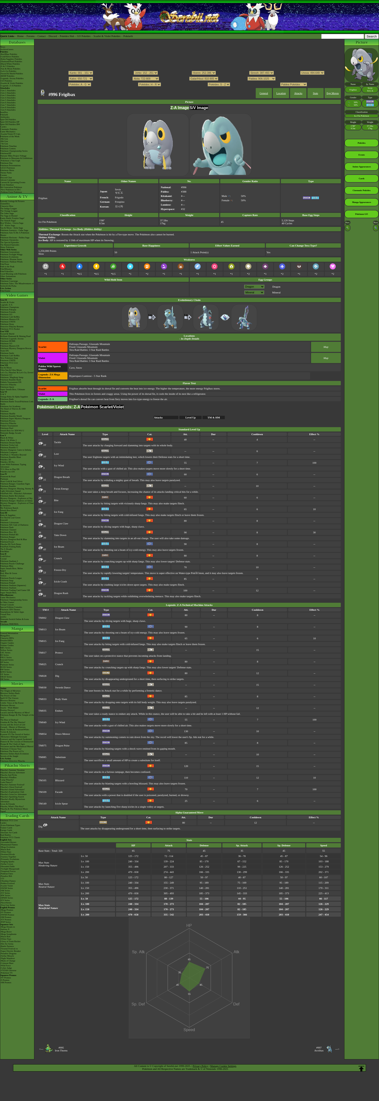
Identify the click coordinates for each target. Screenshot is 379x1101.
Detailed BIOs (6, 640)
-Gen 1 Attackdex (7, 90)
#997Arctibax (318, 1049)
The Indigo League (8, 208)
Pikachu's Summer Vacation (12, 770)
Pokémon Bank (7, 399)
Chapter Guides (7, 643)
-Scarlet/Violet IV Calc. (10, 134)
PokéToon (4, 264)
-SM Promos (5, 917)
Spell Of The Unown (9, 698)
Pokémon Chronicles (9, 240)
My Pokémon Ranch (9, 508)
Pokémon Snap (6, 580)
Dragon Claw (61, 523)
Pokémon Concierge (9, 281)
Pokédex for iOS (7, 471)
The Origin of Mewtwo (10, 691)
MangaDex (5, 635)
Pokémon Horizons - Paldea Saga (14, 237)
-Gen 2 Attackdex (7, 93)
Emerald (4, 520)
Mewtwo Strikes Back (10, 693)
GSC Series (5, 652)
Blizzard (59, 780)
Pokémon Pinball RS (9, 534)
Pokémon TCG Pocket (10, 329)
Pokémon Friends (7, 312)
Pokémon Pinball (7, 583)
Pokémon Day (6, 163)
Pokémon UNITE (7, 321)
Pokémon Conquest (8, 452)
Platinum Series (7, 664)
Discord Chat (6, 177)
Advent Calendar (7, 180)
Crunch (58, 558)
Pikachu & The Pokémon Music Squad (14, 810)
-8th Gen (4, 141)
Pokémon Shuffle (7, 413)
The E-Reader (6, 549)
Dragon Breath (62, 477)
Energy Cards (6, 830)
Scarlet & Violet (7, 302)
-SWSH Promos (7, 915)
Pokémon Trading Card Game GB (15, 590)
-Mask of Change (7, 961)
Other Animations (8, 276)
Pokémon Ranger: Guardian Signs (15, 484)
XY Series (4, 674)
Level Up (190, 417)
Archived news (6, 49)
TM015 (42, 641)
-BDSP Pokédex (7, 76)
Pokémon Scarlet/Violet (102, 407)
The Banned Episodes (9, 245)
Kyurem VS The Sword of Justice (14, 734)
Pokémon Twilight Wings (11, 254)
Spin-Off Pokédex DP (9, 122)
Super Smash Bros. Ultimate (12, 389)
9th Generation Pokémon (11, 187)
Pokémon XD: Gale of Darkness (14, 525)
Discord (53, 36)
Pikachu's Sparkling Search (12, 797)
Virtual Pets (5, 614)
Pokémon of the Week (9, 136)
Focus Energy (61, 488)
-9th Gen (4, 139)
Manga (17, 628)
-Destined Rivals (7, 854)
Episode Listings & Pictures (12, 201)
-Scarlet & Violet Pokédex (11, 83)
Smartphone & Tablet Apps (12, 612)
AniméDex (5, 203)
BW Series (5, 669)
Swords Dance (63, 687)
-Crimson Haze (7, 963)
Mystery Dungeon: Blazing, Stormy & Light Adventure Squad (17, 489)
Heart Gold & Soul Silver (11, 481)
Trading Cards (17, 816)
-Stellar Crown (6, 864)
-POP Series (5, 922)
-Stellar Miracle (7, 956)
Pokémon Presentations (10, 165)
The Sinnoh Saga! (8, 220)
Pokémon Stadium (8, 588)
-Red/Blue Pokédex (8, 54)
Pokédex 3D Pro (7, 462)
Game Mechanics (7, 131)
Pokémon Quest (7, 387)
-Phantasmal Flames (9, 844)
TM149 (42, 803)
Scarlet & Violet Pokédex (107, 36)
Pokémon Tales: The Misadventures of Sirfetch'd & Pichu (17, 284)
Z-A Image (179, 108)
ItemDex (4, 112)
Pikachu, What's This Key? (12, 806)
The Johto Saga (7, 213)
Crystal (3, 559)
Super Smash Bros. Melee (11, 568)
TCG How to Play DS (9, 469)
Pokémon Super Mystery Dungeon (15, 418)
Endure (59, 710)
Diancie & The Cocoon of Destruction (17, 741)
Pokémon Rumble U (9, 447)
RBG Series (5, 648)
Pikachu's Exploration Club (12, 792)
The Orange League (8, 211)
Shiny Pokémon (7, 247)
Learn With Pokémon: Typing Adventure (13, 465)
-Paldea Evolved (7, 883)
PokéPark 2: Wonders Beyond (13, 455)
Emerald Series (7, 660)
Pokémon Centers (8, 148)
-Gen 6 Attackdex (7, 102)
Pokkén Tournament (9, 425)
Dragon (276, 286)
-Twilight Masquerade (10, 869)
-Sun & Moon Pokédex (10, 68)
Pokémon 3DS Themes (10, 609)
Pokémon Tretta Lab (9, 445)
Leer (56, 453)
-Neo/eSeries (5, 902)
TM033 (42, 699)
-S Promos (4, 980)
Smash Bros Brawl (8, 510)
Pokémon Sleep (7, 324)
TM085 (42, 757)
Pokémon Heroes (7, 705)
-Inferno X (4, 929)
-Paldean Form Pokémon (11, 192)
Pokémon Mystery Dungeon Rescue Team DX (16, 349)
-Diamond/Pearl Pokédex (11, 61)
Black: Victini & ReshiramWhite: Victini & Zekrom (14, 730)
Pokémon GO (6, 314)
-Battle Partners (7, 946)
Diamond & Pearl (8, 476)
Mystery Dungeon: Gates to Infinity (15, 450)
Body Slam (61, 699)
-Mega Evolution (7, 847)
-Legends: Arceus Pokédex (11, 78)
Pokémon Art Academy (10, 406)
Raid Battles (5, 835)
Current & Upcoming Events (12, 182)
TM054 (42, 733)
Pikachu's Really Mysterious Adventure (12, 800)
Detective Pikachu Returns (11, 326)
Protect (59, 652)
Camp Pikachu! (7, 780)
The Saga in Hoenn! (9, 216)
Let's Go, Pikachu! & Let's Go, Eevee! (17, 372)
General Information (9, 633)
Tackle (57, 442)
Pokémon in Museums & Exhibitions (16, 158)
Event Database (7, 185)
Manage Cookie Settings (223, 1065)
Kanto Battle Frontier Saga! (12, 218)
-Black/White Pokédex (10, 64)
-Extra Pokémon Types (10, 825)
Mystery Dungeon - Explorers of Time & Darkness (17, 504)
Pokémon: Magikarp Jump (11, 377)
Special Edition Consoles (11, 607)
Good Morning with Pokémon (13, 274)
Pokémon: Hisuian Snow (11, 259)
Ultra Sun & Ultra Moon (11, 370)
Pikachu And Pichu (8, 775)
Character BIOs (7, 638)
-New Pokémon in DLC (10, 189)
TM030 (42, 687)
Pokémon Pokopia (8, 309)
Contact (41, 36)
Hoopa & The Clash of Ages (12, 744)
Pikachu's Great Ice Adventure (13, 794)
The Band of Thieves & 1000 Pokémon (13, 410)
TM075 (42, 745)
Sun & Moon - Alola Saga (11, 228)
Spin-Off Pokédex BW (10, 124)
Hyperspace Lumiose (80, 375)
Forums (31, 36)
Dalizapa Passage (78, 343)
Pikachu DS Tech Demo (10, 544)
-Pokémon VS (6, 973)
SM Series (4, 679)
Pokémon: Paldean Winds (11, 261)
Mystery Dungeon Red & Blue (13, 539)
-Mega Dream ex (7, 927)
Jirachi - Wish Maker (9, 708)
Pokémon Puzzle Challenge (12, 563)
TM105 (42, 780)
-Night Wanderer (7, 958)
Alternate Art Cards (8, 832)
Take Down (60, 535)
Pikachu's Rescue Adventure (12, 772)
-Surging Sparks (7, 861)
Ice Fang (58, 511)
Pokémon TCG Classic (10, 837)
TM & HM (214, 417)
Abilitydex (5, 117)
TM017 (42, 652)
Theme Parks (6, 172)
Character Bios (6, 206)
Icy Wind (59, 465)
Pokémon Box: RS (8, 532)
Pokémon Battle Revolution (12, 496)
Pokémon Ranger (7, 537)
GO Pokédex (84, 36)
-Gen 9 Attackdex (7, 110)
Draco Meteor (62, 733)
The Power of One (8, 695)
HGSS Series (6, 667)
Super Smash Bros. (8, 592)
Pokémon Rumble (8, 486)
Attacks (298, 93)
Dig (57, 675)
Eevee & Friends (7, 804)
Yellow (3, 575)
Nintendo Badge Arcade (10, 433)
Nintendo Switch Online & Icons (14, 619)
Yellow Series (6, 650)
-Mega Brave (6, 931)
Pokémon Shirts (7, 170)
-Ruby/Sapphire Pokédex (11, 59)
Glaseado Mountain (99, 343)
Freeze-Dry (60, 569)
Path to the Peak (7, 266)
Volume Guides (7, 645)
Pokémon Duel (6, 428)
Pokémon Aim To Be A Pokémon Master (14, 233)
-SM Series (5, 890)
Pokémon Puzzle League (11, 578)
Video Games (17, 295)
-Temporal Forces (8, 871)
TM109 (42, 791)
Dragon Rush (61, 593)
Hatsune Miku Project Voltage (13, 156)
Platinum (4, 479)
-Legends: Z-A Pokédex (10, 85)
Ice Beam (59, 546)
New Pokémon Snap (9, 358)
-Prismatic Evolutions (9, 859)
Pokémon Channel (8, 529)
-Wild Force (5, 965)
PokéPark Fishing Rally (10, 546)
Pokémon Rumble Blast (10, 457)
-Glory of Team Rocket (10, 941)
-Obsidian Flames (8, 881)
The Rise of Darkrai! (9, 720)
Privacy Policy (200, 1065)
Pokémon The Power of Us (12, 751)
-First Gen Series (7, 905)
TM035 (42, 710)
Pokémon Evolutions (9, 257)
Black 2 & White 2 (8, 440)
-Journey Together (8, 857)
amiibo (3, 617)
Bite (56, 500)
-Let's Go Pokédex (8, 71)
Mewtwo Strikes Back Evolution (14, 753)
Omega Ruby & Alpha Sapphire (14, 396)
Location (281, 93)
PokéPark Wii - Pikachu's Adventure (16, 493)
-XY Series (5, 893)
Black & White (6, 438)
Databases (17, 42)
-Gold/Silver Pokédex (9, 56)
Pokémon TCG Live (9, 363)
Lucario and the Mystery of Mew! (15, 712)
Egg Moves (333, 93)
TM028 (42, 675)
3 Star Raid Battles (99, 349)
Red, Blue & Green (8, 573)
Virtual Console (7, 604)
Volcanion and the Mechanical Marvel (16, 746)
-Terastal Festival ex (9, 948)
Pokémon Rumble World (11, 416)
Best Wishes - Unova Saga (11, 223)
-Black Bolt (5, 849)
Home (20, 36)
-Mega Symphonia (8, 934)
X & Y (3, 394)
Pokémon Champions (9, 307)
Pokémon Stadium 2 (9, 561)
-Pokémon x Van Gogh (10, 160)
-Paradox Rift (6, 876)
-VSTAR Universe (8, 970)
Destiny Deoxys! (7, 710)
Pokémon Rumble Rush (10, 380)
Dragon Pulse (62, 745)
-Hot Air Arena (6, 944)
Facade (59, 791)
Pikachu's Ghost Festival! (11, 787)
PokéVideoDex (6, 271)
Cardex (3, 127)
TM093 (42, 768)
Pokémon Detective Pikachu (12, 761)
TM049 (42, 722)
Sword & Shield (7, 334)
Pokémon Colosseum (9, 522)
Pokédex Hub (67, 36)
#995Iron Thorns (61, 1049)
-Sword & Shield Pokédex (11, 73)
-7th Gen (4, 143)
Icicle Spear (61, 803)
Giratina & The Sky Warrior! (12, 722)
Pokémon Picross (7, 421)
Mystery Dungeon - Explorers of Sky (16, 498)
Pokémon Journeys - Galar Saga (14, 230)
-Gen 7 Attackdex (7, 105)
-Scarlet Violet (6, 886)
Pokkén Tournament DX (11, 382)
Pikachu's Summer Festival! (12, 784)
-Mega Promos (6, 910)
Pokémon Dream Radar (10, 442)
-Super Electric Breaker (10, 951)
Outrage (59, 768)
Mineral (276, 292)
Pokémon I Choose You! (11, 749)
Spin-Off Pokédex (8, 119)
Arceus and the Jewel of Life (12, 724)
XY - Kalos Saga (7, 225)
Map (325, 346)
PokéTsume (5, 291)
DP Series (4, 662)
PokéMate (4, 551)
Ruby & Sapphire (7, 515)
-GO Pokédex (6, 81)
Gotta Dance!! (6, 782)
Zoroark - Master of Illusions (12, 727)
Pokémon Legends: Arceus (11, 338)
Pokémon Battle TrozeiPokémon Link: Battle (17, 402)
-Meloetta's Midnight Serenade (13, 737)
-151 (2, 878)
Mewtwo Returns (7, 700)
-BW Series (5, 895)
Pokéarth (128, 36)
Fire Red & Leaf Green (10, 517)
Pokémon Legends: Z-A (58, 407)
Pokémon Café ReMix (10, 317)
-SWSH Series (6, 888)
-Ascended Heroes (8, 842)
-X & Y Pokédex (7, 66)
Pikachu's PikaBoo (8, 777)
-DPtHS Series (6, 898)
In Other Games (7, 602)
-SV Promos (5, 912)
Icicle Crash (60, 581)
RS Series (4, 655)
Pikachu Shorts (17, 765)
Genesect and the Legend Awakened (16, 739)
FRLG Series (6, 657)
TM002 (42, 617)
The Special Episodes (9, 242)
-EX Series (5, 900)
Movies (17, 684)
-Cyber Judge (6, 968)
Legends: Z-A (6, 305)
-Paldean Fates (6, 873)
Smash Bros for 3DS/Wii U (12, 430)
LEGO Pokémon (7, 168)
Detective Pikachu (8, 384)
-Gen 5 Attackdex (7, 100)
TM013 (42, 629)
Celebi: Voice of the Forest (11, 703)
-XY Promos (5, 919)
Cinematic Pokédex (8, 129)
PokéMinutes (6, 269)
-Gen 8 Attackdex (7, 107)
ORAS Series (6, 677)
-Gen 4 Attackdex (7, 98)
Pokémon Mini (6, 566)
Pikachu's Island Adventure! (12, 789)
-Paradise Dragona (8, 953)
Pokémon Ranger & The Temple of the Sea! (17, 716)
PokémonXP (5, 153)
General (264, 93)
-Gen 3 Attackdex (7, 95)
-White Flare (5, 852)
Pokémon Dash (7, 527)
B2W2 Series (6, 672)
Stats (315, 93)
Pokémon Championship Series (14, 151)
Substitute (60, 757)
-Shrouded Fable (7, 866)
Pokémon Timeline (8, 146)
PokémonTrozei (7, 542)
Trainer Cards (6, 827)
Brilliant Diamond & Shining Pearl (15, 336)
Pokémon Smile (7, 353)
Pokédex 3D (5, 459)
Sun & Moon (6, 367)
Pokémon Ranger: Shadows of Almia (16, 500)
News (2, 47)
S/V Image (199, 108)
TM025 (42, 664)
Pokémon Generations (10, 252)
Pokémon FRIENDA (9, 624)
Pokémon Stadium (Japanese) (13, 585)
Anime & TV (17, 196)
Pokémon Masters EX (9, 319)
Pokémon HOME (7, 341)
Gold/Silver (5, 556)
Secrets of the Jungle (9, 756)
